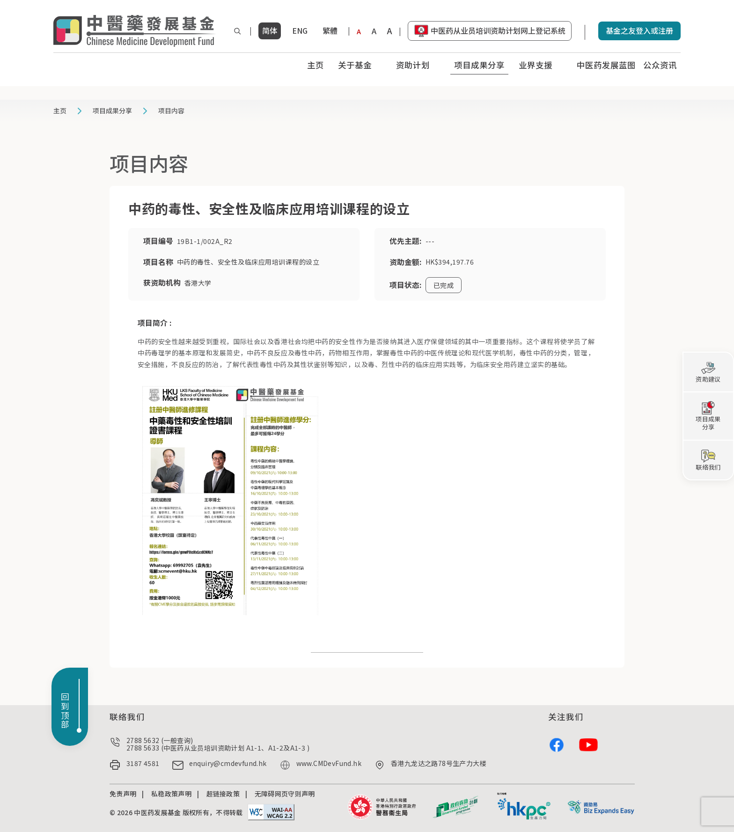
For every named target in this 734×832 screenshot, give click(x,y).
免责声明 (123, 793)
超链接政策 (223, 793)
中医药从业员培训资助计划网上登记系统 (498, 30)
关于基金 (355, 65)
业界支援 (535, 65)
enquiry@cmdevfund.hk (228, 763)
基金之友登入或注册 (639, 30)
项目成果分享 (479, 65)
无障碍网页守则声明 (285, 793)
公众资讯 (660, 65)
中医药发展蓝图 (606, 65)
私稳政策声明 (171, 793)
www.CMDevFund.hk (328, 763)
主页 (315, 65)
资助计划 (413, 65)
